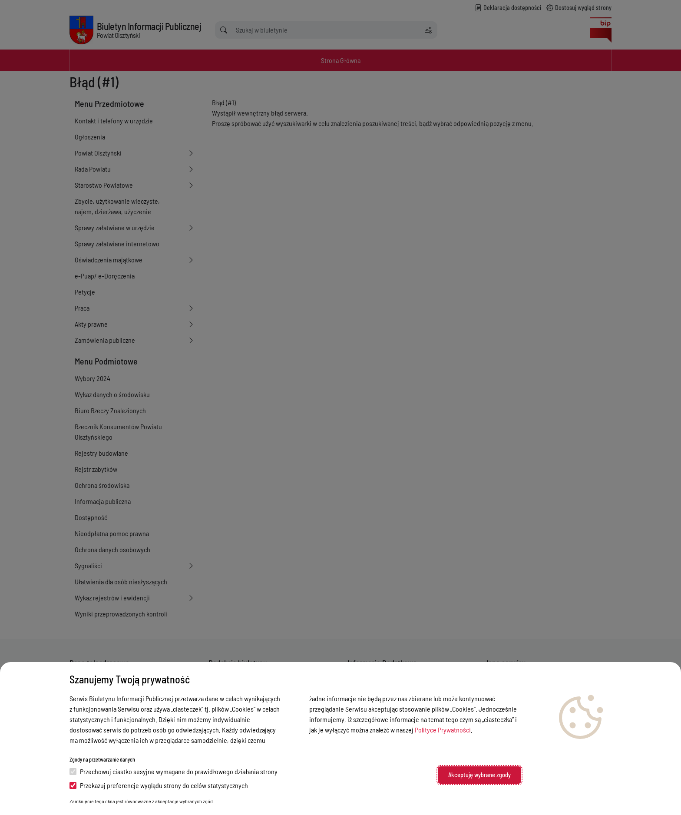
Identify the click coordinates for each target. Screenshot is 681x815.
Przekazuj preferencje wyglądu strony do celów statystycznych (158, 785)
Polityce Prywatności (443, 730)
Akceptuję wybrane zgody (479, 775)
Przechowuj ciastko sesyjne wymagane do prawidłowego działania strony (173, 771)
